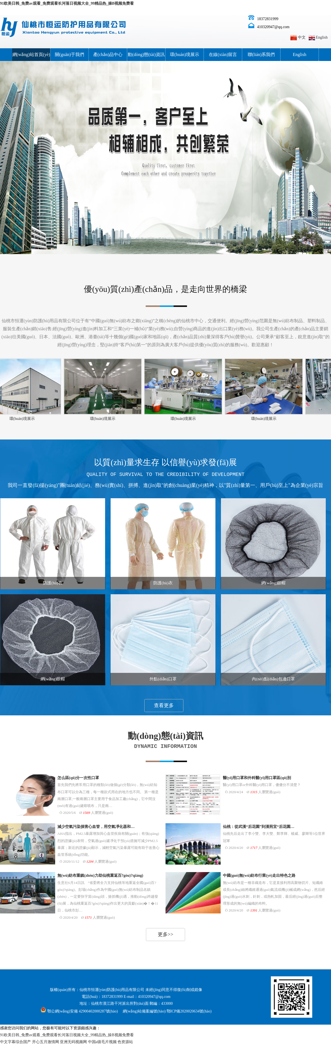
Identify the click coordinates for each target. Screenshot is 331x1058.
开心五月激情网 (45, 1042)
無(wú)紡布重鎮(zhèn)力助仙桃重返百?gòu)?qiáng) (100, 875)
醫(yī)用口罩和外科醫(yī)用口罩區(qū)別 (257, 778)
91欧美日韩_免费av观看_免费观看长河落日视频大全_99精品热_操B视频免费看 (67, 3)
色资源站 (125, 1042)
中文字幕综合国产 (15, 1042)
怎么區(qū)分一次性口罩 (78, 778)
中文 (302, 37)
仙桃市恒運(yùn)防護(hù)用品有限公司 (112, 990)
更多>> (165, 934)
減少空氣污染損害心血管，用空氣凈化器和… (96, 827)
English (322, 37)
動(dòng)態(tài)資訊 (146, 54)
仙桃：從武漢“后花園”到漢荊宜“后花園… (258, 827)
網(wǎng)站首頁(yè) (31, 54)
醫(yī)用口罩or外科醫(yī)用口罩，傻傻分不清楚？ (262, 785)
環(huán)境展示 (184, 54)
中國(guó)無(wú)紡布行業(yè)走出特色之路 (259, 875)
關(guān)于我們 (69, 54)
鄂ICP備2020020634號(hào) (189, 1011)
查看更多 (164, 705)
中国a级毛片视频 (102, 1042)
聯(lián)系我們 (261, 54)
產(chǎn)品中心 (108, 54)
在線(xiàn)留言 (223, 54)
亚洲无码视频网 (73, 1042)
